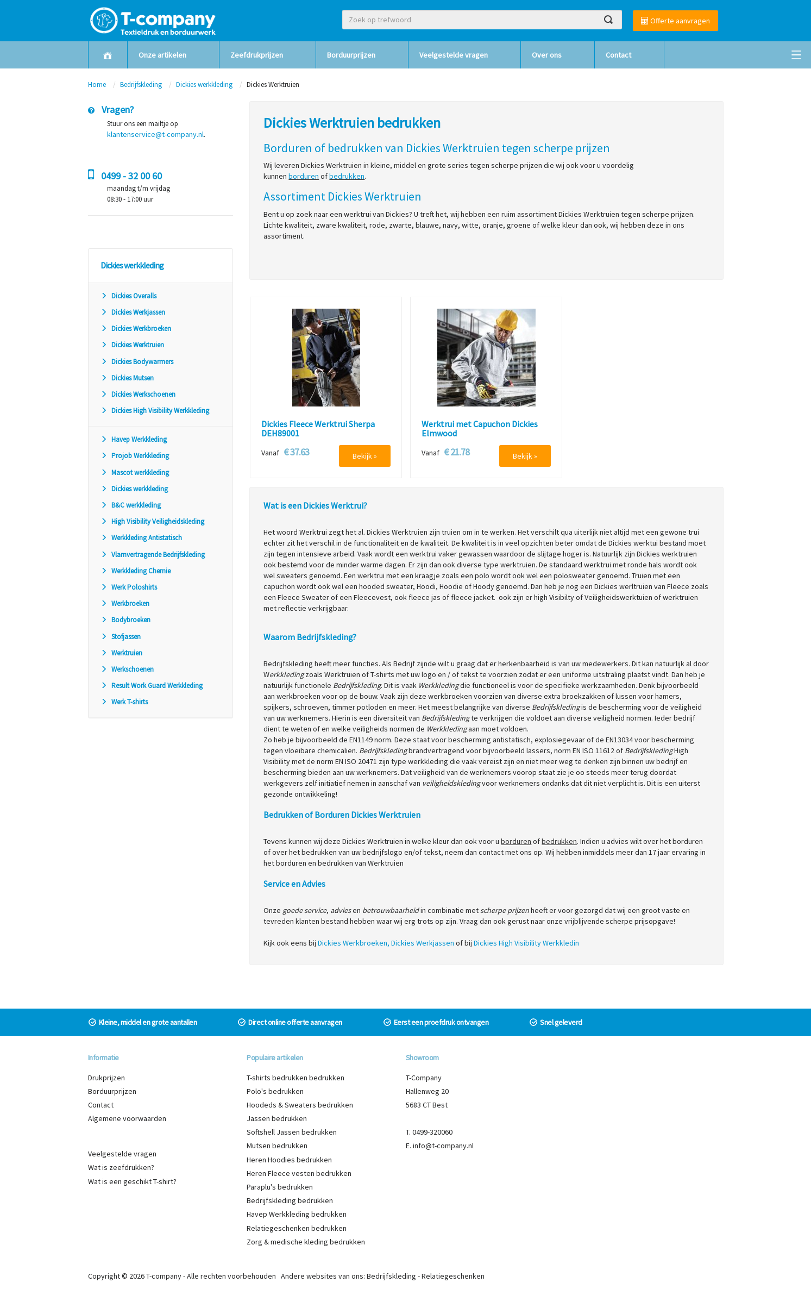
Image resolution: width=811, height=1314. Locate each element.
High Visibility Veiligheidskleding (152, 521)
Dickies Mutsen (127, 378)
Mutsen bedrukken (277, 1145)
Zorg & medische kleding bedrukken (306, 1242)
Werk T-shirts (124, 701)
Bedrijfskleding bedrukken (290, 1200)
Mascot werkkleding (134, 472)
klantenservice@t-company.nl (155, 134)
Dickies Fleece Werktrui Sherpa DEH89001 (318, 429)
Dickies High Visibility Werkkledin (526, 943)
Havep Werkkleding (133, 439)
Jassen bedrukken (277, 1118)
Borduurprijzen (351, 55)
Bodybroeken (125, 619)
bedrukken (346, 176)
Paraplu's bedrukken (280, 1187)
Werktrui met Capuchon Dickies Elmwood (480, 429)
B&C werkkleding (130, 505)
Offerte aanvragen (675, 21)
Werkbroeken (124, 603)
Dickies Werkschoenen (137, 394)
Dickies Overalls (128, 296)
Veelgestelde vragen (453, 55)
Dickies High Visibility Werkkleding (154, 410)
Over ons (547, 55)
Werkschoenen (127, 669)
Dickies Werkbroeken (135, 328)
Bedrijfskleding (141, 84)
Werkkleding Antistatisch (141, 537)
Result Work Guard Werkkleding (151, 685)
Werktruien (121, 653)
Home (97, 84)
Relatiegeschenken (453, 1276)
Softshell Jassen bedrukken (292, 1132)
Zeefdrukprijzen (256, 55)
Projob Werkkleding (134, 455)
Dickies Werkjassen (132, 312)
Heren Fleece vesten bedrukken (299, 1173)
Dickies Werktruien (132, 344)
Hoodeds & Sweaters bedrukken (300, 1105)
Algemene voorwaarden (127, 1118)
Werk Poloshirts (128, 587)
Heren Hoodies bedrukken (289, 1160)
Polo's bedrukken (275, 1091)
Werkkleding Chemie (135, 570)
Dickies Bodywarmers (136, 361)
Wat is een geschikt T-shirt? (132, 1181)
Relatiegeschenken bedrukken (297, 1228)
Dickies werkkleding (204, 84)
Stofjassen (120, 636)
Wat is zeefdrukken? (121, 1167)
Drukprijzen (106, 1078)
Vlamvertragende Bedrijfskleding (152, 554)
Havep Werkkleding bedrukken (297, 1214)
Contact (618, 55)
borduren (303, 176)
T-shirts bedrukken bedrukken (295, 1078)
